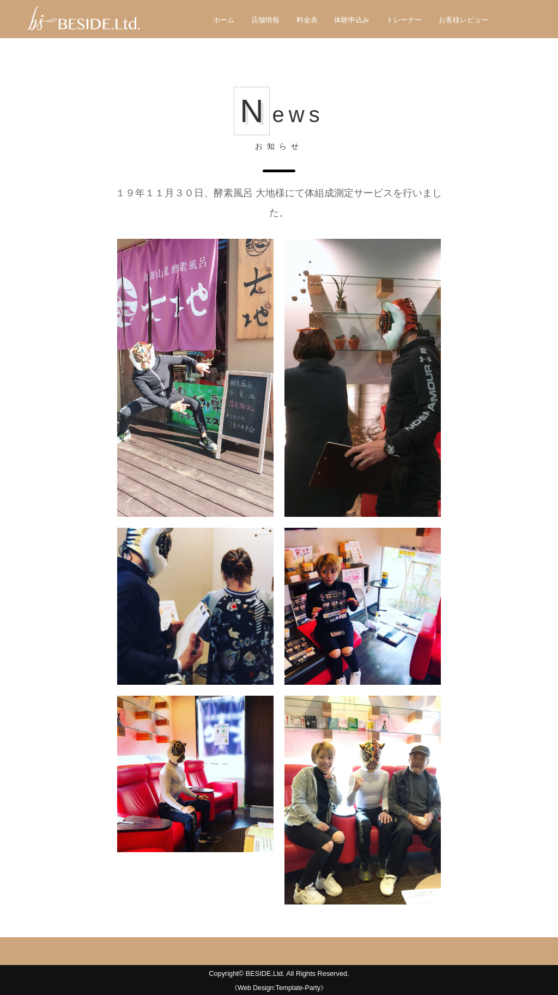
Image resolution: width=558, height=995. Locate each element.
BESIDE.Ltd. (265, 973)
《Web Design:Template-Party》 (279, 988)
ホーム (223, 20)
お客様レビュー (463, 20)
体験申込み (351, 20)
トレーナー (404, 20)
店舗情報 (265, 20)
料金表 (307, 20)
